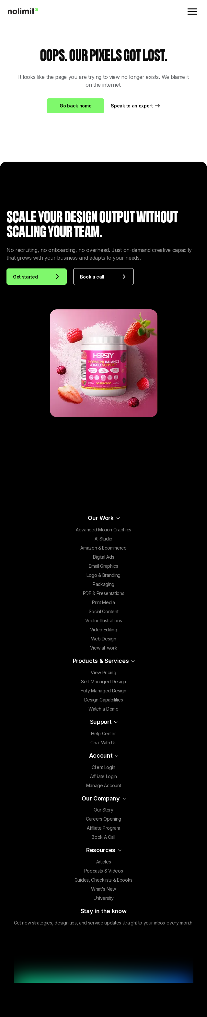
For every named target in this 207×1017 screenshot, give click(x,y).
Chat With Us (103, 742)
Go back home (75, 105)
